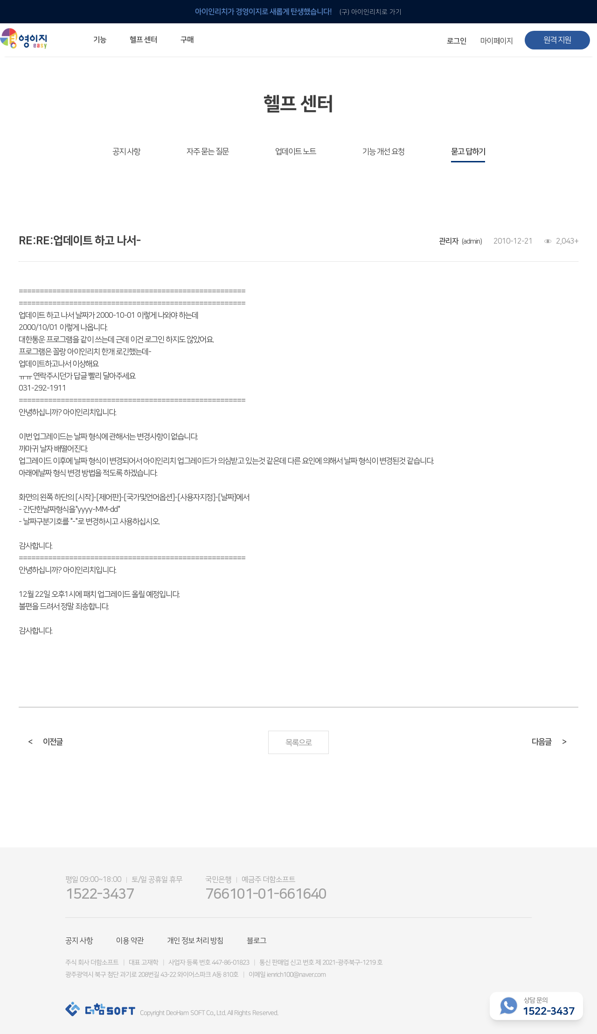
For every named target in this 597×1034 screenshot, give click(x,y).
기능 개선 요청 (383, 151)
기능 (99, 39)
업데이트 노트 (295, 151)
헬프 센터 (143, 39)
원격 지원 (557, 40)
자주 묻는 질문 (208, 151)
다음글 (549, 742)
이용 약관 (130, 940)
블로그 (256, 940)
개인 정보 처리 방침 (195, 940)
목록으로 (298, 743)
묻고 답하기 (468, 151)
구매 (187, 39)
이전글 (45, 742)
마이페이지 (496, 41)
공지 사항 (126, 151)
